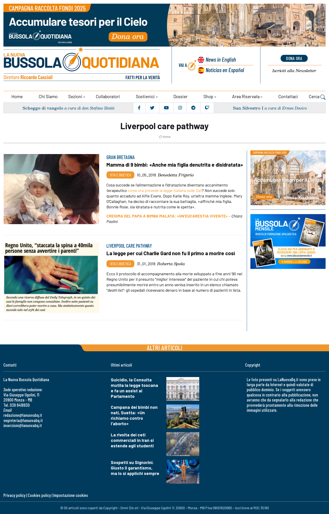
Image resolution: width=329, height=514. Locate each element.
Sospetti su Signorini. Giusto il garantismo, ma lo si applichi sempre (135, 468)
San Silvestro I (248, 107)
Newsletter (294, 71)
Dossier (180, 96)
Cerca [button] (317, 97)
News (220, 59)
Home (17, 96)
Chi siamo (48, 96)
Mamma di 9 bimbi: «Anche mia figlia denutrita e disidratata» (174, 164)
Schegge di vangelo (42, 107)
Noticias (224, 69)
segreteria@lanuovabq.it (23, 420)
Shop (208, 96)
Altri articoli (164, 347)
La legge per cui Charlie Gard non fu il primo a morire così (170, 253)
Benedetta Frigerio (176, 175)
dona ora (294, 58)
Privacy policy (14, 495)
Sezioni (75, 96)
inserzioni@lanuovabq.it (22, 425)
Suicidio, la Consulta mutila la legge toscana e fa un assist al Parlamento (134, 388)
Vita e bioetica (120, 174)
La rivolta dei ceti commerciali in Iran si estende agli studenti (132, 440)
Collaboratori (108, 96)
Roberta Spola (171, 263)
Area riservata (246, 96)
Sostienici (145, 96)
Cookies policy (39, 495)
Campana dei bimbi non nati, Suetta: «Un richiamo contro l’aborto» (134, 415)
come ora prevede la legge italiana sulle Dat (165, 190)
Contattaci (288, 96)
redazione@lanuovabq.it (22, 415)
